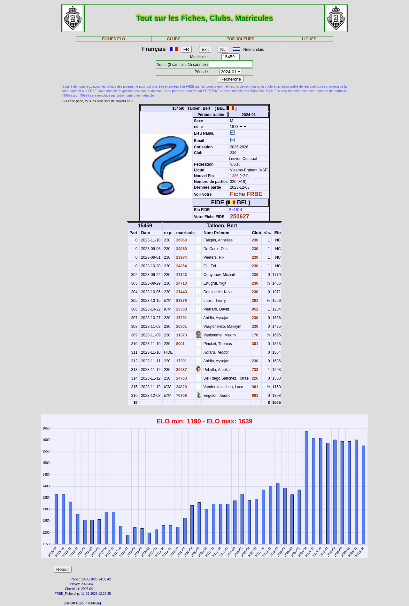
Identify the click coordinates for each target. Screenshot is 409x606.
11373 (181, 335)
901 (254, 395)
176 (254, 335)
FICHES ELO (113, 39)
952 (254, 309)
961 (254, 387)
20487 (181, 369)
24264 (181, 266)
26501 (181, 326)
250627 (239, 216)
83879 (181, 300)
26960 (181, 240)
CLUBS (173, 39)
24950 (181, 249)
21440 (181, 292)
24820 (181, 387)
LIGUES (309, 39)
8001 (180, 344)
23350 (181, 309)
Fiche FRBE (246, 194)
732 (254, 369)
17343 (181, 274)
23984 (181, 257)
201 (254, 300)
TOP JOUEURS (240, 39)
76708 (181, 395)
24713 (181, 283)
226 (254, 378)
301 (254, 344)
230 (232, 153)
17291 (181, 318)
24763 (181, 378)
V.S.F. (235, 164)
